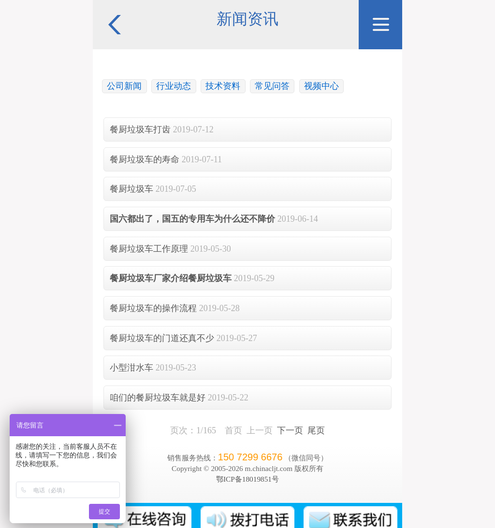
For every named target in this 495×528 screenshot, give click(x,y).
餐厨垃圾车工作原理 (149, 249)
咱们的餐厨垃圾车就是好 (157, 397)
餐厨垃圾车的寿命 (144, 159)
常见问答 (272, 86)
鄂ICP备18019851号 (247, 479)
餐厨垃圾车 (131, 189)
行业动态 (173, 86)
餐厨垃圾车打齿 (140, 129)
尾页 (316, 430)
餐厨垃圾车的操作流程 (153, 308)
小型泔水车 (131, 367)
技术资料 (222, 86)
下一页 (290, 430)
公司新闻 (124, 86)
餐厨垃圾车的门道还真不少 (162, 338)
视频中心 (321, 86)
